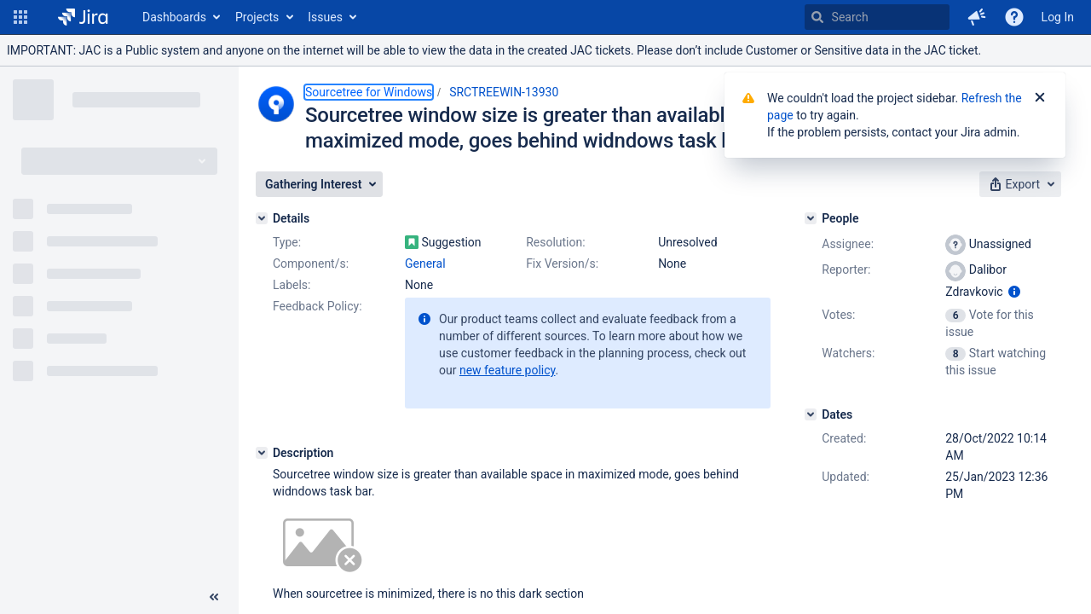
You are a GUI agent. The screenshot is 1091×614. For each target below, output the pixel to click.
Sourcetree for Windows (368, 92)
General (425, 263)
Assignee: (848, 244)
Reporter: (846, 269)
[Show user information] (1014, 291)
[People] (811, 218)
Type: (287, 242)
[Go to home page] (83, 17)
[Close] (1039, 98)
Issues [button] (325, 17)
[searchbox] (877, 17)
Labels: (291, 285)
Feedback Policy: (317, 306)
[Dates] (811, 414)
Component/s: (311, 263)
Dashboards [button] (174, 17)
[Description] (262, 453)
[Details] (262, 218)
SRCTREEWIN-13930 (503, 92)
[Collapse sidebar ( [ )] (214, 597)
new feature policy (507, 370)
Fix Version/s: (562, 263)
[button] (20, 17)
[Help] (1014, 17)
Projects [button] (257, 17)
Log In (1058, 17)
